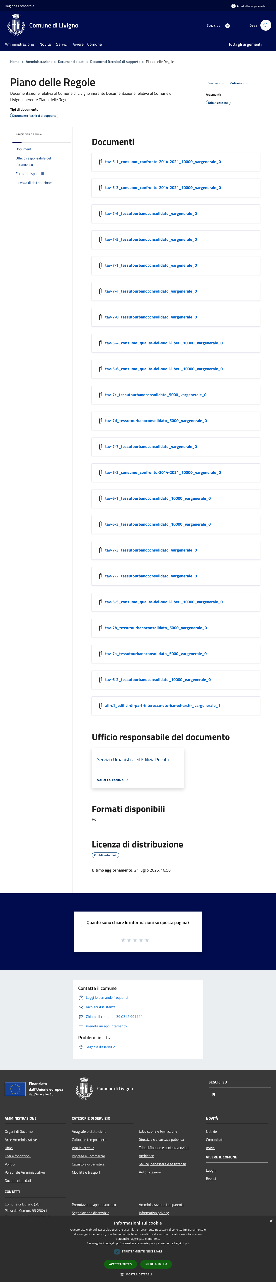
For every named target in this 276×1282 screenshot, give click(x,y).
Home (14, 61)
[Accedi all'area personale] (248, 6)
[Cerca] (265, 25)
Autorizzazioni (150, 1172)
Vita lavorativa (83, 1147)
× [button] (271, 1221)
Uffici (9, 1147)
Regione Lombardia (19, 6)
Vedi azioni (240, 83)
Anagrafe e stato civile (89, 1131)
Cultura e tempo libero (89, 1139)
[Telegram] (225, 25)
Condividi (217, 83)
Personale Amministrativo (25, 1172)
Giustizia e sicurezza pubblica (161, 1139)
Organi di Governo (19, 1131)
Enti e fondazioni (18, 1156)
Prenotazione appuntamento (94, 1204)
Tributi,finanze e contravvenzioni (164, 1147)
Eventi (211, 1178)
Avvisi (210, 1147)
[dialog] (138, 1249)
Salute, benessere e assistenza (162, 1164)
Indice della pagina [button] (29, 134)
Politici (10, 1164)
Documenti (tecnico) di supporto (115, 61)
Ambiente (146, 1155)
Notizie (211, 1131)
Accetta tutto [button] (120, 1264)
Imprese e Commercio (88, 1156)
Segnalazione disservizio (90, 1212)
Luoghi (211, 1170)
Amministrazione (39, 61)
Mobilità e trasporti (86, 1172)
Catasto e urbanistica (88, 1164)
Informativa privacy (154, 1212)
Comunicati (214, 1139)
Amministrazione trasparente (161, 1204)
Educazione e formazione (158, 1131)
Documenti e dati (71, 61)
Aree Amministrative (21, 1139)
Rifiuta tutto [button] (156, 1264)
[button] (138, 1274)
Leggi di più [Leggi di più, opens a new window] (181, 1243)
